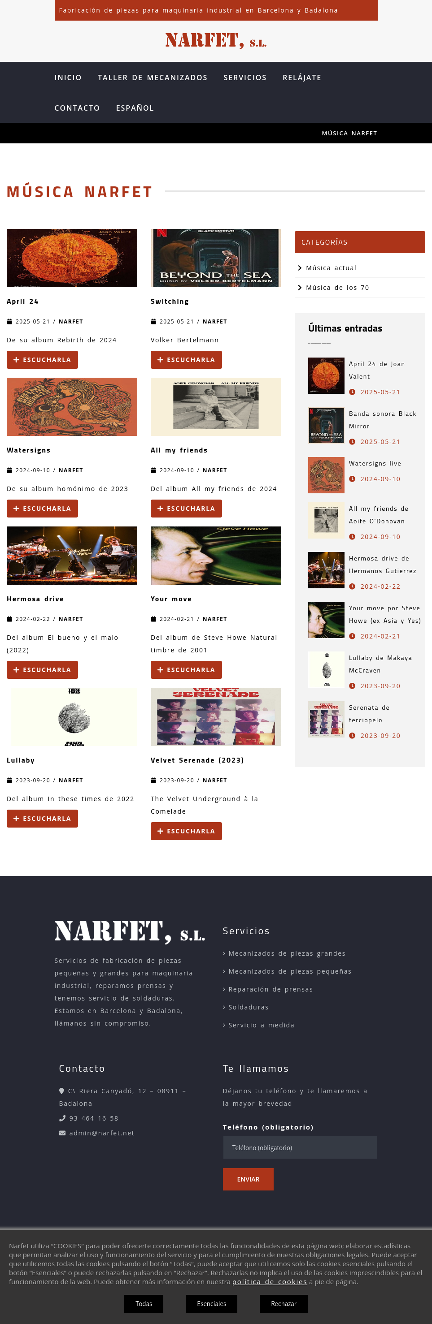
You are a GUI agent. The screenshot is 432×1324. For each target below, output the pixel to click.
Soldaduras (249, 1007)
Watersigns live (375, 463)
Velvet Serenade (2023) (197, 760)
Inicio (68, 77)
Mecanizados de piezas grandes (287, 953)
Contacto (77, 108)
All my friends (179, 449)
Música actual (327, 267)
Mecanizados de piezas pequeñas (290, 971)
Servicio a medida (262, 1025)
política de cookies (269, 1281)
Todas (143, 1303)
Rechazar (284, 1303)
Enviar (248, 1179)
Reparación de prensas (271, 989)
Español (135, 108)
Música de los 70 (334, 287)
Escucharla (42, 359)
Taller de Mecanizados (153, 77)
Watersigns (29, 449)
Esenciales (211, 1303)
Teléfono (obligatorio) (268, 1126)
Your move (171, 598)
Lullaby (21, 760)
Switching (170, 301)
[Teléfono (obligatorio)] (300, 1147)
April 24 (23, 301)
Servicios (245, 77)
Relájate (302, 77)
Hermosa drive (35, 598)
